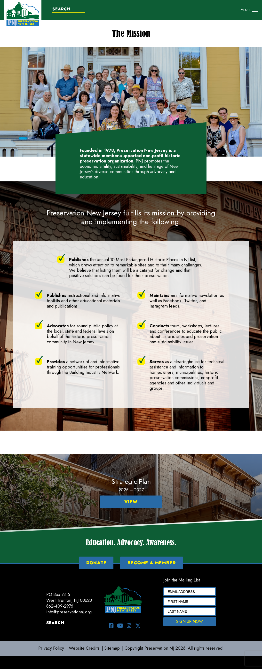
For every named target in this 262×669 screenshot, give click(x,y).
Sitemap (112, 648)
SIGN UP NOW (189, 621)
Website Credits (84, 648)
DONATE (96, 563)
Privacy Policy (51, 648)
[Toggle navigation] (249, 10)
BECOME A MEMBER (151, 563)
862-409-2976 (59, 606)
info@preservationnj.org (69, 612)
